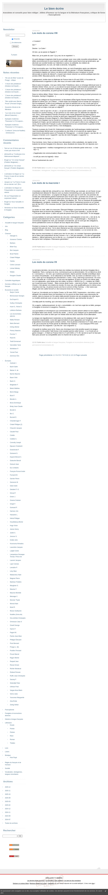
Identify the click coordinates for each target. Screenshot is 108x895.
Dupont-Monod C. (16, 457)
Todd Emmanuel (15, 341)
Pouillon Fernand (15, 650)
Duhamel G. (14, 453)
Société (7, 768)
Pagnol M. (13, 632)
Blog (6, 230)
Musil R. (12, 607)
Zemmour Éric (14, 356)
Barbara (12, 243)
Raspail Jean (14, 661)
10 (67, 355)
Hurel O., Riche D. (16, 307)
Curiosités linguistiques (12, 280)
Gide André (13, 486)
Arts (6, 226)
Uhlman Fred (14, 687)
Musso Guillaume (15, 611)
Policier (12, 732)
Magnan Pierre (15, 578)
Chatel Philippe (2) (16, 424)
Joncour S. (13, 536)
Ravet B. (13, 338)
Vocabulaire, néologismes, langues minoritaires (48, 170)
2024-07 (7, 819)
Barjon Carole (14, 292)
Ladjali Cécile (14, 551)
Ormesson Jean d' (16, 622)
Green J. (13, 497)
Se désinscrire (15, 42)
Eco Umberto (14, 468)
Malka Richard (14, 320)
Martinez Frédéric (15, 582)
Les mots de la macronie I (46, 183)
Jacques (7, 182)
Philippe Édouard (15, 640)
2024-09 (7, 816)
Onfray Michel (14, 327)
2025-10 (7, 794)
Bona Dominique (15, 403)
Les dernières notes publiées (54, 880)
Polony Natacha (15, 330)
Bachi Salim (14, 367)
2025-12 (7, 787)
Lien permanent (72, 170)
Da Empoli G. (14, 299)
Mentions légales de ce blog (38, 883)
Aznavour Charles (16, 239)
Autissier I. (13, 363)
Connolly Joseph (15, 442)
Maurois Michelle (15, 593)
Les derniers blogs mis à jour (35, 880)
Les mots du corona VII (44, 262)
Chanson (8, 233)
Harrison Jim (14, 511)
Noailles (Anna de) (16, 614)
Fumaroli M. (14, 475)
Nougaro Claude (15, 275)
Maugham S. (14, 585)
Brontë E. (13, 410)
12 (72, 355)
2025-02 (7, 805)
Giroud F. (13, 493)
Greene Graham (15, 500)
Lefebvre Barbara (15, 310)
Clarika (12, 261)
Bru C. (12, 414)
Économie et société (11, 290)
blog (93, 883)
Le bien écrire (54, 8)
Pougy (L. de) (14, 647)
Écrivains (8, 361)
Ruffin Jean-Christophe (17, 676)
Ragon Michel (14, 658)
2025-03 (7, 801)
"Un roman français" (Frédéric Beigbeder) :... (14, 168)
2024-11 (7, 812)
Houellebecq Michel (16, 522)
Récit (11, 736)
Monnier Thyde (15, 600)
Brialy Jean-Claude (16, 406)
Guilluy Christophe (16, 303)
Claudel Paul (14, 432)
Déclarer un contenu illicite (21, 883)
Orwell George (14, 625)
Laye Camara (14, 564)
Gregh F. (13, 504)
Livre (6, 748)
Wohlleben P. (14, 349)
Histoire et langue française (14, 719)
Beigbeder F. (14, 385)
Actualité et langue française (14, 223)
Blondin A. (13, 399)
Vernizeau (7, 208)
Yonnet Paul (14, 352)
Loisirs (7, 752)
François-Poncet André (17, 471)
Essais (12, 725)
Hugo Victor (14, 525)
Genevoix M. (14, 482)
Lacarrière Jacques (16, 547)
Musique (8, 755)
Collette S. (13, 439)
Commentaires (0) (85, 170)
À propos (14, 55)
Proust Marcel (14, 654)
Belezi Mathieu (15, 388)
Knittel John (14, 540)
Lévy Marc (13, 571)
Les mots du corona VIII (44, 33)
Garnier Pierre (14, 478)
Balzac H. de (14, 370)
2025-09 (7, 798)
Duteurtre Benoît (15, 460)
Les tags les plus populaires (72, 880)
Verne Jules (14, 694)
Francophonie (9, 710)
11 (70, 355)
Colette (12, 435)
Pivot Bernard (14, 643)
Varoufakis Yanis (15, 345)
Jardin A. (13, 533)
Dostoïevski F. (14, 450)
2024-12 (7, 809)
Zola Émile (13, 701)
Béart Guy (13, 247)
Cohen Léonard (15, 265)
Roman (12, 739)
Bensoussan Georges (17, 296)
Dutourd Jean (14, 464)
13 (74, 355)
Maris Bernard (14, 323)
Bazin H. (13, 381)
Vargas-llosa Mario (16, 690)
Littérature (8, 723)
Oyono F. (13, 629)
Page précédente (45, 355)
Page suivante (81, 355)
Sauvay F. (13, 679)
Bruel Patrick (14, 254)
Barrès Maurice (15, 374)
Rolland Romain (15, 672)
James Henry (14, 529)
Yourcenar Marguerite (17, 697)
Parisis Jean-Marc (16, 636)
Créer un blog (50, 877)
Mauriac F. (13, 589)
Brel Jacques (14, 250)
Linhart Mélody (15, 268)
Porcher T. (13, 334)
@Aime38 (7, 154)
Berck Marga (14, 392)
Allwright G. (14, 236)
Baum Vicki (13, 377)
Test (5, 148)
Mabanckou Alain (15, 575)
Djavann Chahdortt (16, 446)
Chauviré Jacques (16, 428)
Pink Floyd (13, 757)
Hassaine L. (14, 515)
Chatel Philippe (15, 257)
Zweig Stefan (14, 705)
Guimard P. (13, 507)
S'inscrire (16, 39)
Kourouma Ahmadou (16, 543)
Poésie (12, 729)
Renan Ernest (14, 665)
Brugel (6, 160)
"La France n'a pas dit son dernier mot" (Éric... (14, 176)
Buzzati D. (13, 417)
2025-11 (7, 791)
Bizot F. (12, 395)
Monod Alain (14, 604)
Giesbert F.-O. (14, 489)
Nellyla (12, 272)
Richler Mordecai (15, 669)
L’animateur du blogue (11, 174)
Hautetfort (59, 877)
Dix (5, 196)
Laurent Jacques (15, 560)
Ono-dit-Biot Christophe (17, 618)
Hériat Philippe (15, 518)
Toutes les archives (11, 823)
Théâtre (12, 743)
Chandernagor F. (15, 421)
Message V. (14, 596)
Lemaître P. (13, 567)
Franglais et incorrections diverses (78, 168)
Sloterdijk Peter (15, 683)
